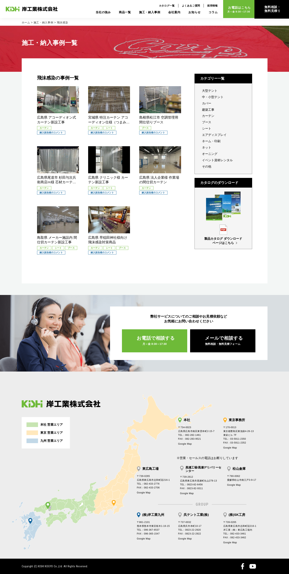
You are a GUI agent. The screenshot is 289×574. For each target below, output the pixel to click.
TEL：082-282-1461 (189, 435)
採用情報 (209, 5)
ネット (206, 147)
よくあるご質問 (188, 5)
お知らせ (191, 12)
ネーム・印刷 (211, 141)
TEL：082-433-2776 (148, 483)
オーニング (209, 153)
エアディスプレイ (214, 134)
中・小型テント (213, 97)
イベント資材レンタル (217, 160)
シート (206, 128)
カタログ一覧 (163, 5)
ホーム (26, 22)
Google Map (185, 444)
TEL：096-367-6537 (148, 530)
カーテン (208, 115)
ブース (206, 122)
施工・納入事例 (146, 12)
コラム (209, 12)
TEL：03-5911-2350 (234, 439)
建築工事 (208, 109)
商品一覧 (122, 12)
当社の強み (100, 12)
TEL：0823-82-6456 (191, 484)
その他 (206, 166)
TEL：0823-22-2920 (189, 530)
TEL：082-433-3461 (234, 533)
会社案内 (171, 12)
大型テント (209, 90)
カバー (206, 103)
